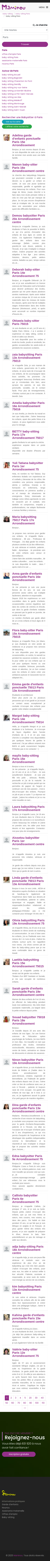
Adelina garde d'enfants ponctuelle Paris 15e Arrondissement (26, 140)
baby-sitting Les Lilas (11, 97)
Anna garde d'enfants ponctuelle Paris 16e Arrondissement (27, 577)
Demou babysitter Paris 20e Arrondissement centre (28, 219)
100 (37, 1402)
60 (12, 1402)
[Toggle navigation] (43, 7)
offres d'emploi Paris (11, 54)
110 (43, 1402)
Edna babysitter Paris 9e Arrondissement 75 (27, 1157)
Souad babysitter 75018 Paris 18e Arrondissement (28, 1020)
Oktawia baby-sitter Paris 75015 (25, 322)
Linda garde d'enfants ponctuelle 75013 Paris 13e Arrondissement (28, 881)
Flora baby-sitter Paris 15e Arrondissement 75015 (27, 633)
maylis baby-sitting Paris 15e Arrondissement (25, 759)
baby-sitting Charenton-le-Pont (17, 81)
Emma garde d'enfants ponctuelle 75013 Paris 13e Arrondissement (28, 687)
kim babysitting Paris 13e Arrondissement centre (27, 1290)
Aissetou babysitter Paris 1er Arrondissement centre (28, 841)
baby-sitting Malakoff (12, 100)
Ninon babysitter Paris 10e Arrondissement (27, 1061)
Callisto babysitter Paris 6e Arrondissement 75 (25, 1198)
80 (24, 1402)
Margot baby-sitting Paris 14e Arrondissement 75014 (28, 719)
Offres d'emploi (9, 1514)
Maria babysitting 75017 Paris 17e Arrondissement (24, 520)
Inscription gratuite (19, 1454)
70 (18, 1402)
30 (36, 1397)
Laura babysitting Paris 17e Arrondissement (28, 808)
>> (25, 1407)
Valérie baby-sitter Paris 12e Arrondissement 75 (25, 1353)
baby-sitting (8, 14)
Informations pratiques (13, 1501)
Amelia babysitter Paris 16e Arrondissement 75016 (28, 406)
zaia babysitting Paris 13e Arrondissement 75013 (27, 358)
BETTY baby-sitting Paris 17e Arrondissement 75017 (28, 435)
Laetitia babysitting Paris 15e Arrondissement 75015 (28, 963)
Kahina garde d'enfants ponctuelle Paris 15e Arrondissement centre (28, 1318)
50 (6, 1402)
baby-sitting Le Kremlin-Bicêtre (16, 90)
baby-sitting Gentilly (11, 84)
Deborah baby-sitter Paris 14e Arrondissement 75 (26, 273)
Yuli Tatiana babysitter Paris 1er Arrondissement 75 (27, 466)
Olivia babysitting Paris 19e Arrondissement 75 (28, 922)
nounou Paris (8, 63)
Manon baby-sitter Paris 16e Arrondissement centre (28, 168)
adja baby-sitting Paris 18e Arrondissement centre (28, 1250)
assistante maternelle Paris (14, 60)
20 (30, 1397)
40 (42, 1397)
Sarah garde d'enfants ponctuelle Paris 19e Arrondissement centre (28, 992)
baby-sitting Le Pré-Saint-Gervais (17, 94)
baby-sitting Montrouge (13, 103)
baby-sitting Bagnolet (12, 78)
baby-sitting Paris (23, 14)
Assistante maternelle (13, 1510)
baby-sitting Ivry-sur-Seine (14, 87)
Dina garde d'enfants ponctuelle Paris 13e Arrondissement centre (28, 1108)
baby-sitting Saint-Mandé (14, 106)
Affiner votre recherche (17, 126)
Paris (4, 50)
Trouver (25, 44)
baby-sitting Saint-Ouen (13, 110)
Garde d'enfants (10, 1504)
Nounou (6, 1507)
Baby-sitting (8, 1517)
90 (30, 1402)
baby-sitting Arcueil (11, 74)
